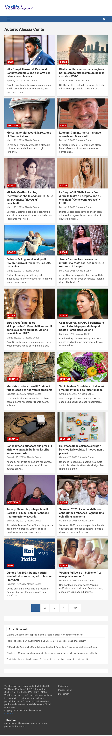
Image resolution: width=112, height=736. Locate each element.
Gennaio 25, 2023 (68, 394)
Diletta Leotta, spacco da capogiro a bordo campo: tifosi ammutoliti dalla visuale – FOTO (81, 73)
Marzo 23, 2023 (15, 207)
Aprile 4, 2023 (66, 80)
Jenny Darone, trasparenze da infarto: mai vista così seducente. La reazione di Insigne (81, 263)
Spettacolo (13, 125)
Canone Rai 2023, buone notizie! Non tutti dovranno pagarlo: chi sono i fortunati (29, 576)
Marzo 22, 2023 (67, 207)
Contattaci (9, 713)
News (10, 62)
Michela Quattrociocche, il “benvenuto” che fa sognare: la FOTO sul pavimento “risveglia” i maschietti (30, 198)
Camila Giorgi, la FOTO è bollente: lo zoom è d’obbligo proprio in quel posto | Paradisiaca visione (81, 326)
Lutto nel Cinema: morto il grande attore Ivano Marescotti (80, 134)
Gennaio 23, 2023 (68, 580)
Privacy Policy (65, 690)
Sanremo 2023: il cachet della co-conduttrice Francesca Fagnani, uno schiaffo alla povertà (81, 513)
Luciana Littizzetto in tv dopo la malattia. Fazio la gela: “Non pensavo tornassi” (45, 634)
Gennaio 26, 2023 (16, 394)
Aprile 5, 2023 (14, 80)
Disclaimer (63, 694)
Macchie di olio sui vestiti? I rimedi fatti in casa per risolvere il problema (29, 388)
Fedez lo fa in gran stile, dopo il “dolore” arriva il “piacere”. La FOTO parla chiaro (29, 263)
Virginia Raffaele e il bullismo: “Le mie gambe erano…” (80, 574)
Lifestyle (12, 379)
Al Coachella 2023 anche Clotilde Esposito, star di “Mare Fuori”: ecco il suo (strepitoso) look (52, 647)
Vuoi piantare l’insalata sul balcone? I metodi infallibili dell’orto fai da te (81, 388)
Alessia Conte (30, 80)
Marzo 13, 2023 (15, 337)
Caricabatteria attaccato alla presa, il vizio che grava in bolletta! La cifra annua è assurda (29, 449)
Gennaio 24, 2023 (68, 520)
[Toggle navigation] (8, 19)
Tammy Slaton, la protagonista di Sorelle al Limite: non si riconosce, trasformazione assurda (28, 513)
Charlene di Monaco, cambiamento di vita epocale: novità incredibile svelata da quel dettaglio (52, 653)
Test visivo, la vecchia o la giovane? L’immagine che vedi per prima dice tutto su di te (48, 659)
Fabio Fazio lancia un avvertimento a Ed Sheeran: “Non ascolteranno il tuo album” (46, 641)
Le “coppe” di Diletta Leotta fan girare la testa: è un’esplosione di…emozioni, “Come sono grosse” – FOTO (80, 198)
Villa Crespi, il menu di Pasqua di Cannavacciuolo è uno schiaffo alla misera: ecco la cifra (28, 73)
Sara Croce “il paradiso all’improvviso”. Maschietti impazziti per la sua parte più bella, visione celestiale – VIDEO (29, 328)
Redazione (63, 686)
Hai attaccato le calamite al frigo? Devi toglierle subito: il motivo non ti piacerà (81, 449)
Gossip (64, 62)
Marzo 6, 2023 (66, 334)
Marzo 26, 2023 (15, 140)
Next (75, 608)
